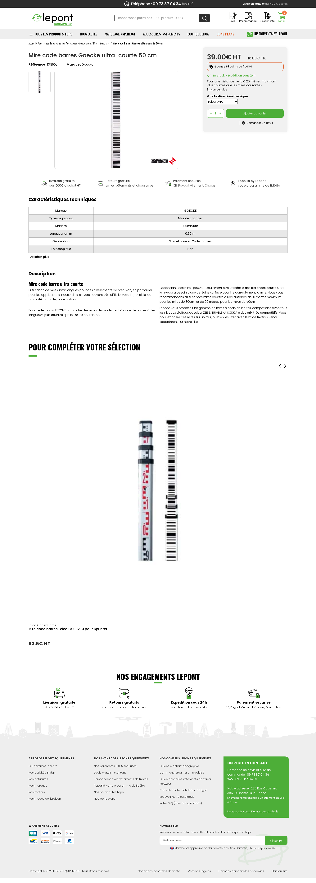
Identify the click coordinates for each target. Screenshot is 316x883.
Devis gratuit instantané (110, 772)
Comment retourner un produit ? (182, 772)
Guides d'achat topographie (179, 766)
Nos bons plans (104, 799)
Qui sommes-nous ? (43, 766)
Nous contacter (238, 811)
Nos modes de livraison (45, 799)
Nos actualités (38, 779)
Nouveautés (88, 33)
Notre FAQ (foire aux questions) (181, 803)
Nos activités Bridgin (42, 772)
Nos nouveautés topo (109, 792)
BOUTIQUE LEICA (198, 33)
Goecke (87, 64)
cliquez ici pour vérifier (262, 848)
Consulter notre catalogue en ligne (183, 790)
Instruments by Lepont (267, 34)
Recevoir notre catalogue (177, 797)
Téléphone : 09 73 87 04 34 (155, 4)
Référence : (37, 64)
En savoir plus (217, 89)
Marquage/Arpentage (120, 33)
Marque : (74, 64)
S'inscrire (276, 841)
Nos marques (38, 786)
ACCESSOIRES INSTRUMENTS (161, 33)
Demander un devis (264, 811)
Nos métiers (37, 792)
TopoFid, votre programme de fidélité (119, 786)
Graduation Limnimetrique (227, 96)
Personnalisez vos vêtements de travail (121, 779)
